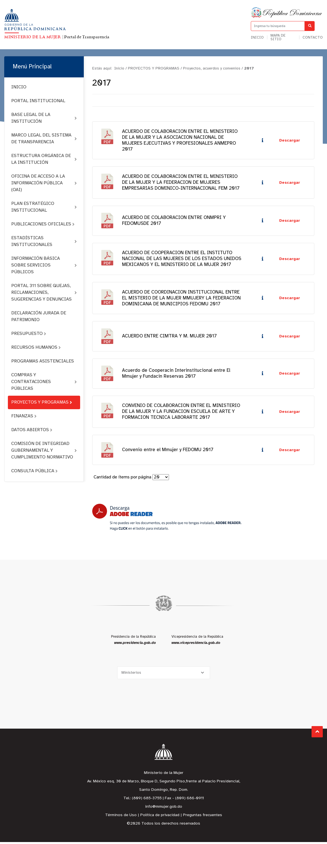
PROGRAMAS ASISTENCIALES (42, 361)
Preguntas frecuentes (202, 817)
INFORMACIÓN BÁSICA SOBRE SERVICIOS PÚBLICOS (44, 265)
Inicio (257, 37)
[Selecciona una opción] (163, 674)
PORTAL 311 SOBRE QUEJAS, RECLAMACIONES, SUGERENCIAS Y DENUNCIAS (44, 292)
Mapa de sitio (277, 37)
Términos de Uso (121, 817)
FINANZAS (24, 416)
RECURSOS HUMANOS (36, 347)
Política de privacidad (159, 817)
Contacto (313, 37)
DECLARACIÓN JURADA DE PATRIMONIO (38, 316)
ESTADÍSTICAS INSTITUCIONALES (44, 241)
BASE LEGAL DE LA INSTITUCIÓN (44, 118)
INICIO (18, 87)
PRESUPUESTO (28, 333)
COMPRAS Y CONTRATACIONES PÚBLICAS (44, 382)
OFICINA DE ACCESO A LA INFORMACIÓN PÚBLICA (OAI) (44, 183)
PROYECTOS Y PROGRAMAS (41, 402)
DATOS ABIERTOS (31, 429)
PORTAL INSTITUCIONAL (38, 100)
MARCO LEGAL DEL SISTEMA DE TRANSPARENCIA (44, 138)
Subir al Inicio (317, 731)
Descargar (290, 140)
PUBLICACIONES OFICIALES (43, 224)
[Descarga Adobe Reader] (166, 519)
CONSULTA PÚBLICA (34, 471)
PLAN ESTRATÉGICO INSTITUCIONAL (44, 207)
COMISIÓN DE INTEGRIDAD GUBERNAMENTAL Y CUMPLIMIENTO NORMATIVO (44, 450)
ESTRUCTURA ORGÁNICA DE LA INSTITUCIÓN (44, 159)
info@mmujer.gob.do (163, 809)
